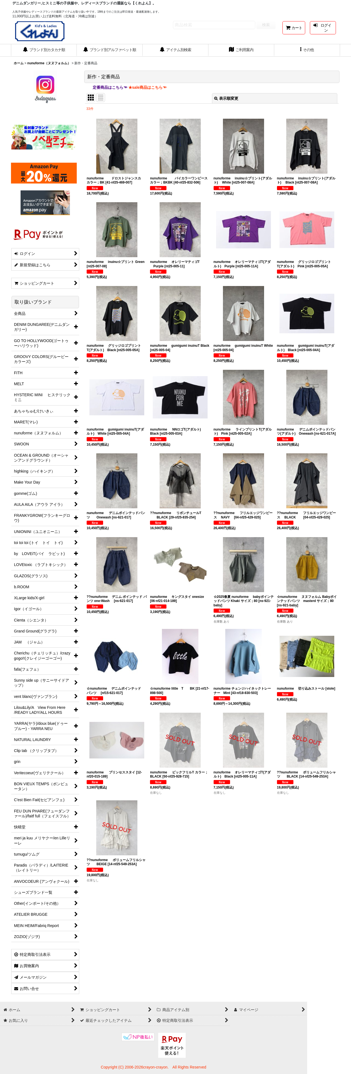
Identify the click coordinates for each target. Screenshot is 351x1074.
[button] (307, 50)
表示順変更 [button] (226, 98)
